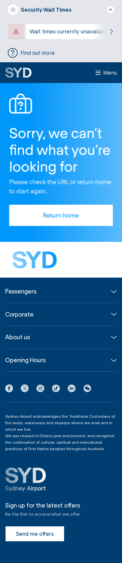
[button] (87, 389)
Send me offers (35, 534)
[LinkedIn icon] (71, 389)
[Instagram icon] (40, 389)
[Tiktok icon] (56, 389)
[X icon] (25, 389)
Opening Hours (25, 360)
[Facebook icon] (9, 389)
